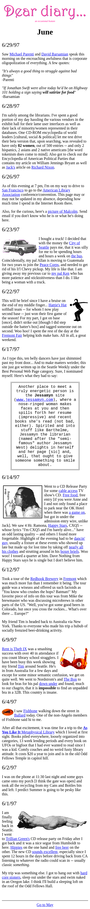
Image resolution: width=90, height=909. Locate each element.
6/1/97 (9, 803)
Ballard (19, 715)
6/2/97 (9, 767)
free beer (62, 847)
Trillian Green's (18, 839)
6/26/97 (10, 176)
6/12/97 (10, 569)
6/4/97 (9, 701)
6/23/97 (10, 229)
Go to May (45, 905)
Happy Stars (57, 525)
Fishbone (30, 711)
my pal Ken (60, 273)
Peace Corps (49, 265)
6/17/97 (10, 349)
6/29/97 (10, 45)
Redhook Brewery (44, 579)
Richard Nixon (42, 167)
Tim (21, 666)
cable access (68, 491)
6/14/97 (10, 477)
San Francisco (13, 190)
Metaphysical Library (44, 730)
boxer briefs (69, 551)
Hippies (17, 847)
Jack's (10, 167)
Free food (70, 495)
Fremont (69, 579)
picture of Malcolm (63, 211)
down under (48, 684)
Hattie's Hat (57, 305)
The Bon (70, 679)
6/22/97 (10, 291)
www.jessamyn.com (34, 400)
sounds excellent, (45, 852)
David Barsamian (54, 54)
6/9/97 (9, 639)
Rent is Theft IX (14, 649)
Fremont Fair (12, 335)
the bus (76, 256)
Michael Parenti (22, 54)
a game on (77, 512)
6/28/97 (10, 106)
